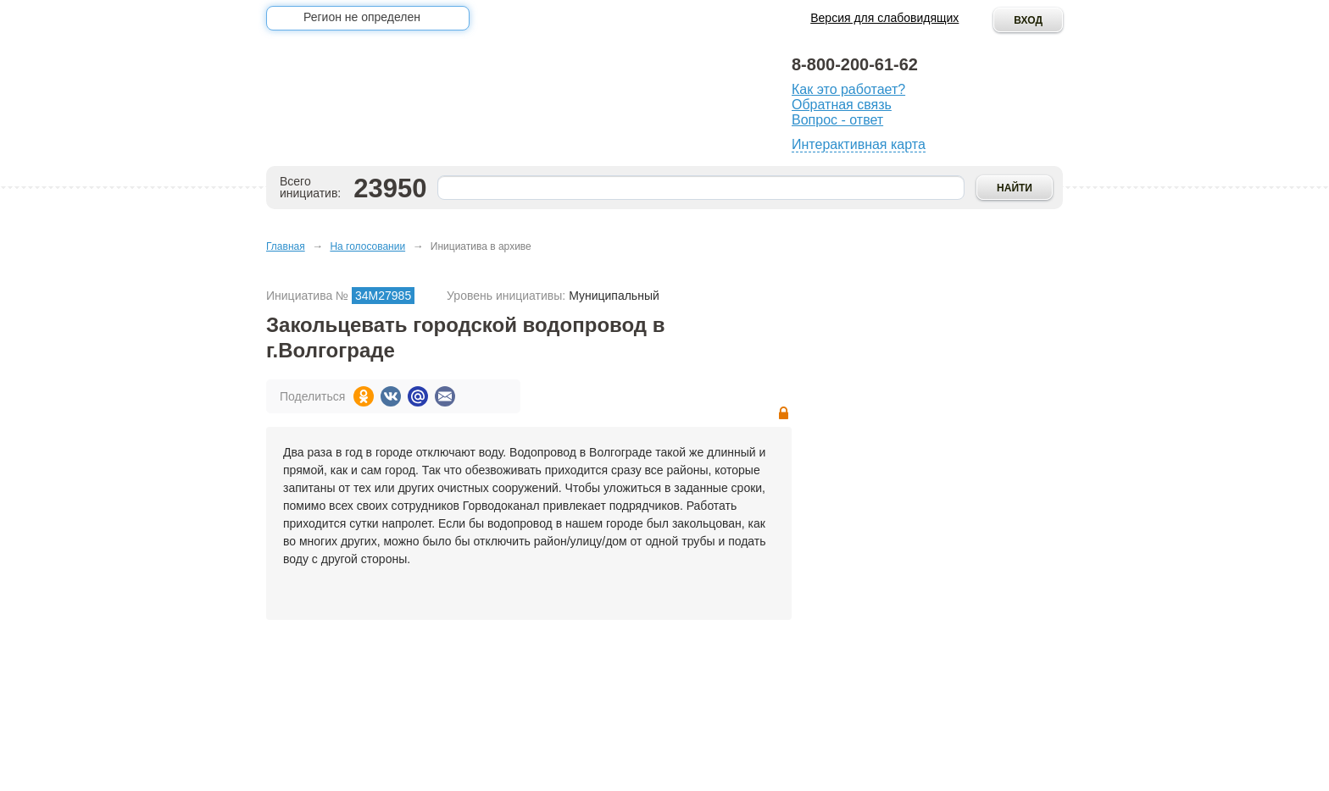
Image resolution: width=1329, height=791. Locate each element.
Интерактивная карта (859, 144)
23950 (389, 188)
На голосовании (367, 246)
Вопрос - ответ (837, 120)
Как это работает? (848, 89)
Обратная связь (842, 104)
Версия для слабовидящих (884, 18)
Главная (285, 246)
